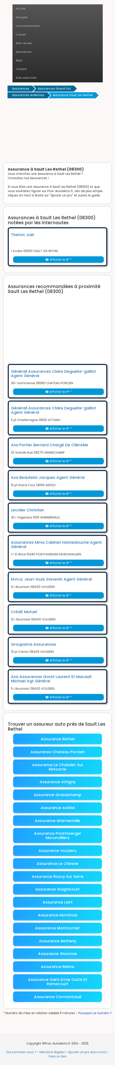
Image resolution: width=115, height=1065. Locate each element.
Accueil (21, 9)
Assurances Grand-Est (54, 88)
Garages (22, 17)
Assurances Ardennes (28, 95)
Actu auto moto (26, 78)
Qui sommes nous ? (21, 1052)
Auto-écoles (24, 43)
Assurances (24, 52)
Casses (21, 34)
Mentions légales (52, 1052)
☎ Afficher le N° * (58, 259)
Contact (21, 69)
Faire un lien (57, 1056)
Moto (19, 60)
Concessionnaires (28, 26)
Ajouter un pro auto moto (87, 1052)
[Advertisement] (57, 131)
